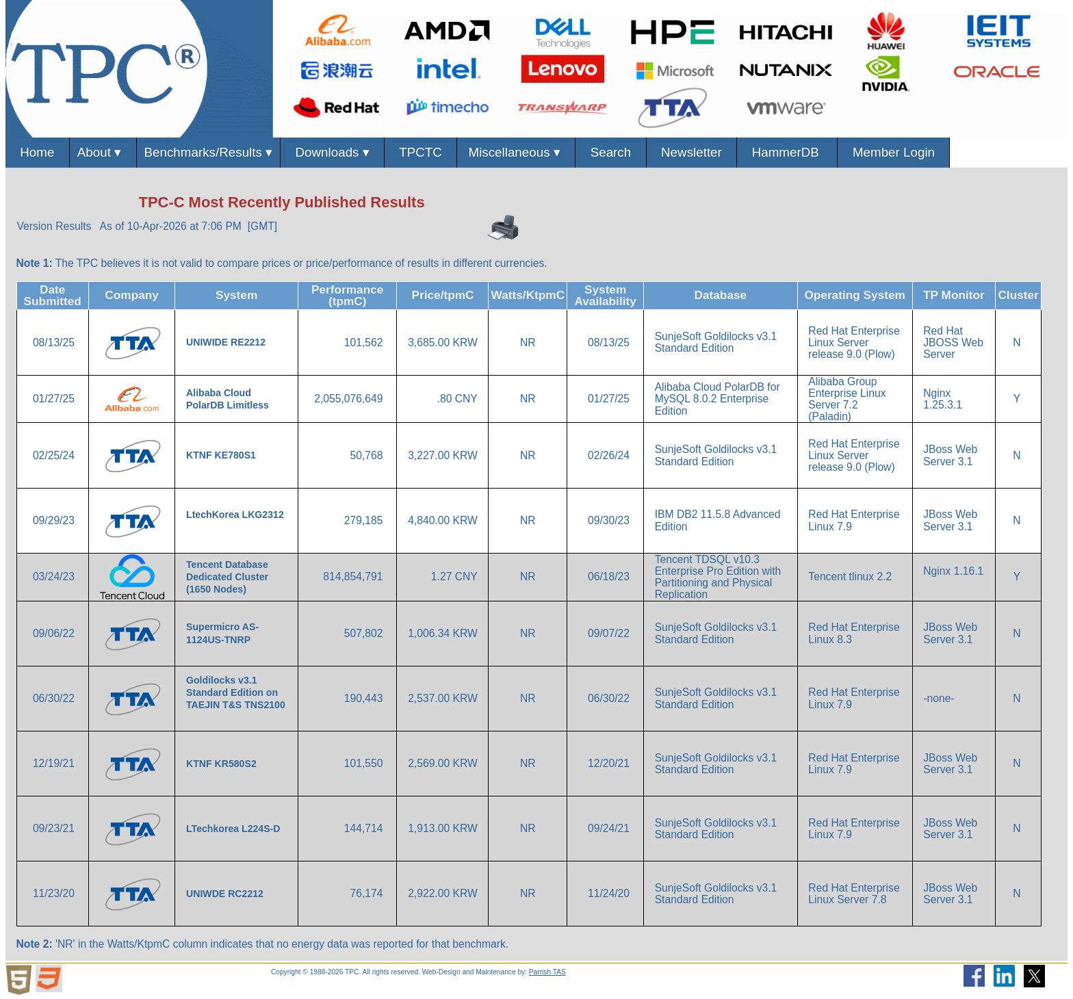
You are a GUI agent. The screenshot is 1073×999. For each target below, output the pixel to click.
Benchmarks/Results (208, 153)
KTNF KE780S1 (222, 455)
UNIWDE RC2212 (226, 893)
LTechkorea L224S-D (234, 828)
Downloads (332, 153)
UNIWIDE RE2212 (227, 342)
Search (610, 152)
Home (37, 152)
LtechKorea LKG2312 (235, 514)
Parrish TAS (547, 972)
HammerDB (787, 152)
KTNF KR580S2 (222, 763)
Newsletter (691, 152)
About (103, 153)
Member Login (893, 152)
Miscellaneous (516, 153)
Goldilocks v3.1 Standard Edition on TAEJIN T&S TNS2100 (235, 692)
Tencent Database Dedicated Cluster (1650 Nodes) (227, 577)
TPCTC (420, 152)
